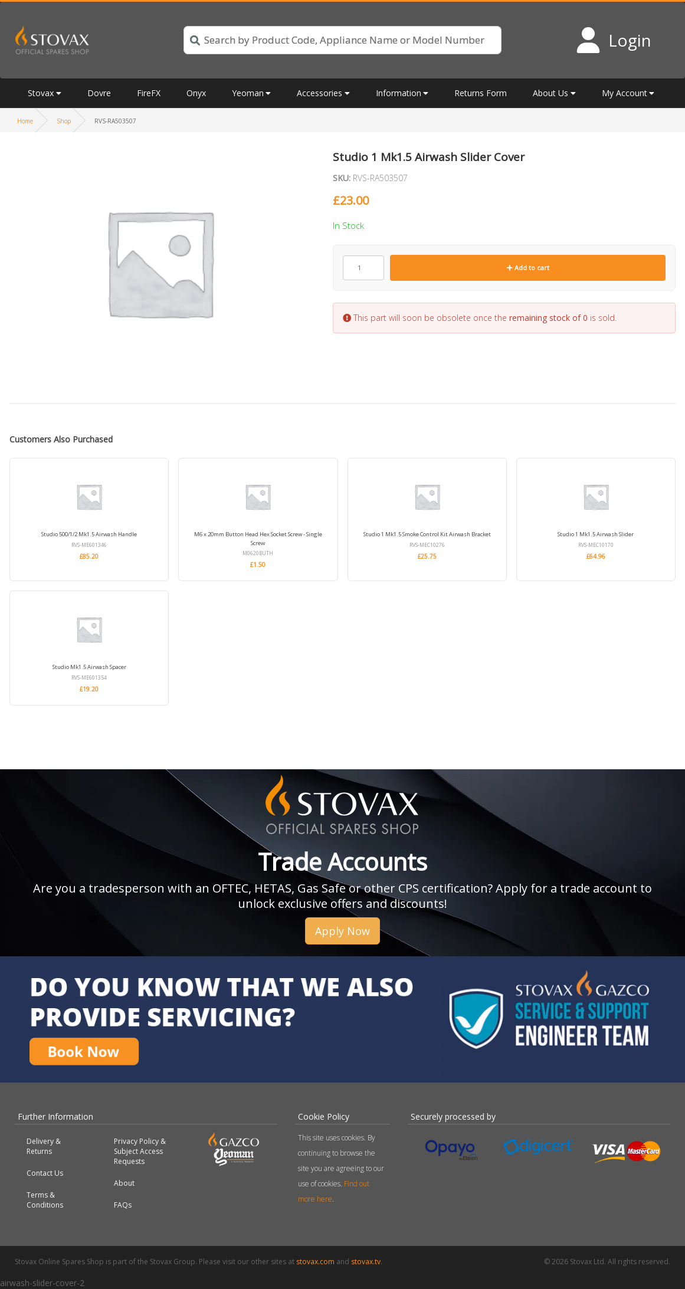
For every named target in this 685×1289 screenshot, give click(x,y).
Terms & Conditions (45, 1200)
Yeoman (248, 93)
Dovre (99, 93)
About (124, 1183)
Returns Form (480, 93)
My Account (624, 93)
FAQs (123, 1205)
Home (25, 121)
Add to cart (528, 267)
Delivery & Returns (44, 1146)
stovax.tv (366, 1262)
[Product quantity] (363, 267)
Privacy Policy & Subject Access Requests (140, 1151)
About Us (550, 93)
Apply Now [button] (342, 931)
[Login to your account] (613, 40)
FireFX (148, 93)
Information (398, 93)
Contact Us (45, 1173)
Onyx (196, 93)
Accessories (319, 93)
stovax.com (315, 1262)
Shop (64, 121)
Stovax (41, 93)
